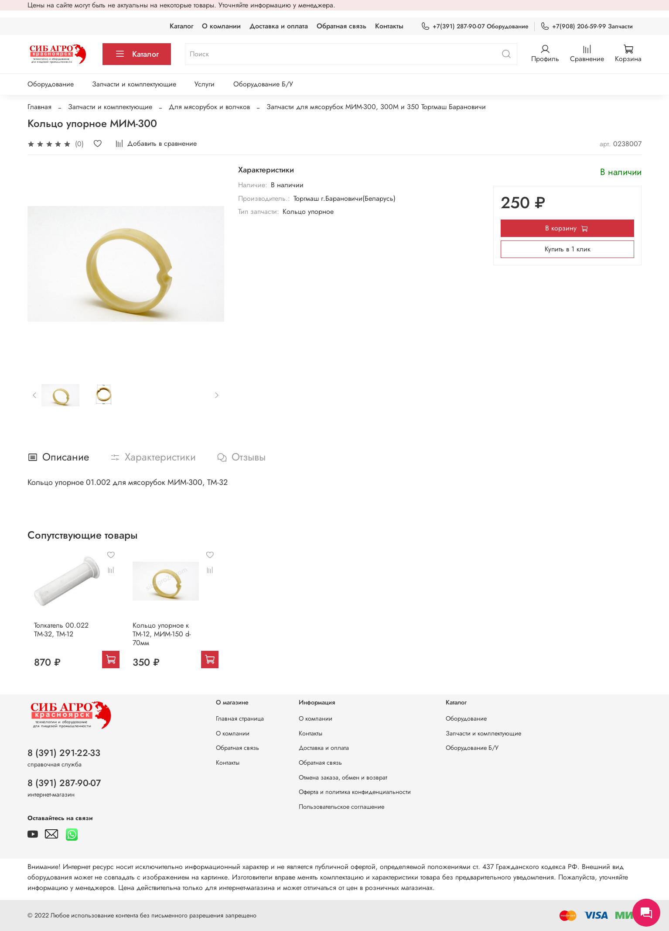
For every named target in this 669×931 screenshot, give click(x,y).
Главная (39, 107)
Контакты (389, 26)
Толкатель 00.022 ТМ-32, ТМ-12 (54, 635)
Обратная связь (341, 26)
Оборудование (50, 84)
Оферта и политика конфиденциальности (355, 791)
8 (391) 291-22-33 (63, 752)
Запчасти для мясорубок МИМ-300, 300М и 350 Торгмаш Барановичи (376, 107)
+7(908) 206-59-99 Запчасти (586, 26)
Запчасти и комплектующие (134, 84)
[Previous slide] (35, 395)
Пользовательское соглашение (341, 806)
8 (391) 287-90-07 (64, 783)
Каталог (181, 26)
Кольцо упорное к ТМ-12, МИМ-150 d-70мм (161, 640)
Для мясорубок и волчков (209, 107)
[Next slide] (217, 395)
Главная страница (240, 718)
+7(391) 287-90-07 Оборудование (475, 26)
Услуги (205, 84)
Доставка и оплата (278, 26)
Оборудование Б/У (263, 84)
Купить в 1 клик (567, 249)
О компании (221, 26)
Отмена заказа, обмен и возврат (343, 777)
